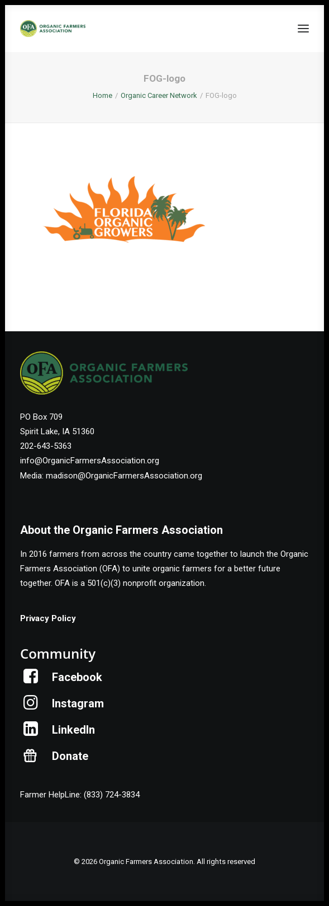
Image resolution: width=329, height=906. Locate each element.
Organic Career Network (159, 95)
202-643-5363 (45, 446)
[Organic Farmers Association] (52, 28)
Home (102, 95)
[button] (303, 28)
